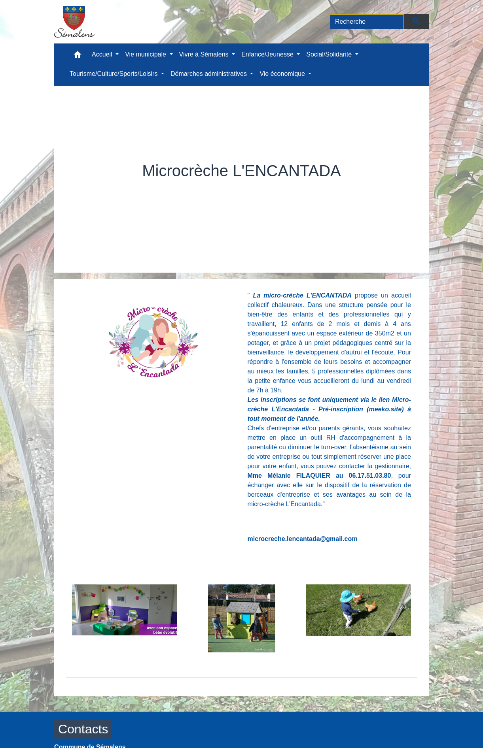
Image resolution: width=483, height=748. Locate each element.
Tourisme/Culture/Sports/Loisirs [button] (114, 73)
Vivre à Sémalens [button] (205, 54)
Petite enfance (244, 188)
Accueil (128, 188)
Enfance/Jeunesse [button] (268, 54)
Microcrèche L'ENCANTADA (323, 188)
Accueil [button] (103, 54)
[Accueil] (74, 22)
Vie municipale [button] (146, 54)
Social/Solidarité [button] (329, 54)
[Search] (367, 21)
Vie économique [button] (283, 73)
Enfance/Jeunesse (179, 188)
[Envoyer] (416, 21)
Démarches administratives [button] (209, 73)
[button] (77, 56)
